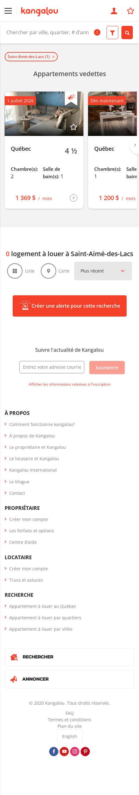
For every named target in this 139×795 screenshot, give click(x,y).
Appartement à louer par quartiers (45, 618)
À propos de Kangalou (32, 436)
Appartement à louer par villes (41, 629)
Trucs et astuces (26, 580)
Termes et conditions (69, 720)
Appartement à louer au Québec (42, 606)
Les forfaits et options (31, 531)
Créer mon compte (28, 519)
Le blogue (19, 482)
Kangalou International (33, 470)
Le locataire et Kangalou (34, 458)
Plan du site (69, 726)
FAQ (69, 713)
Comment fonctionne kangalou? (42, 424)
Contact (17, 493)
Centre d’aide (23, 542)
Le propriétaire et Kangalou (37, 447)
